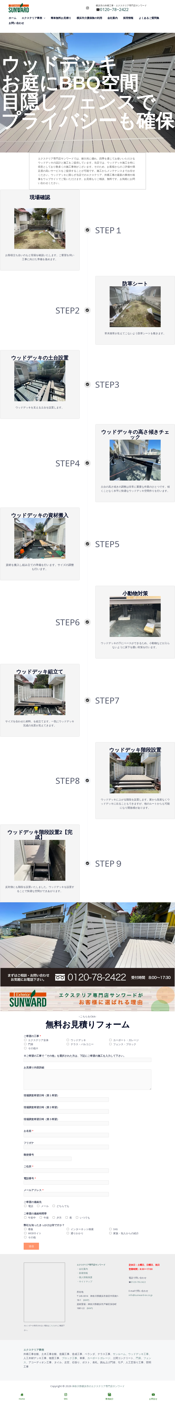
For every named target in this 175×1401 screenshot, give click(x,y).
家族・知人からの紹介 (126, 1234)
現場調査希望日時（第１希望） (41, 1095)
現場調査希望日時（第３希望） (41, 1119)
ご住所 (28, 1167)
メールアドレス (34, 1190)
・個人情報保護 (84, 1277)
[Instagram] (87, 8)
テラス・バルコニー (82, 1044)
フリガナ (29, 1143)
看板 (30, 1229)
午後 (46, 1218)
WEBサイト (34, 1234)
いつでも (85, 1218)
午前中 (32, 1218)
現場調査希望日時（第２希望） (41, 1107)
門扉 (30, 1044)
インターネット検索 (82, 1229)
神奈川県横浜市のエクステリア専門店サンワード (98, 1386)
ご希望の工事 (32, 1036)
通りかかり (77, 1234)
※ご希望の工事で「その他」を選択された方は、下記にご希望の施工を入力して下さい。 (75, 1055)
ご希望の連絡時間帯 (35, 1214)
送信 (31, 1246)
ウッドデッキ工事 (138, 1354)
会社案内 (83, 1269)
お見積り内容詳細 (34, 1067)
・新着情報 (82, 1273)
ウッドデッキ (78, 1040)
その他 (32, 1238)
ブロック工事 (69, 1358)
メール (45, 1206)
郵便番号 (29, 1155)
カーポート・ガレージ (126, 1040)
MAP (86, 1300)
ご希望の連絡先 (33, 1202)
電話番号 (30, 1178)
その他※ (33, 1048)
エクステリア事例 (33, 1350)
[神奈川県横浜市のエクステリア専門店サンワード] (18, 7)
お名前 (28, 1131)
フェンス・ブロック (124, 1044)
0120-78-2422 (138, 1282)
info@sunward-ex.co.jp (141, 1295)
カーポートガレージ (98, 1358)
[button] (43, 17)
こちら (51, 1326)
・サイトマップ (84, 1281)
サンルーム (119, 1354)
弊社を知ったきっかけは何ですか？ (44, 1225)
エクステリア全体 (38, 1040)
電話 (30, 1206)
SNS (115, 1229)
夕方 (59, 1218)
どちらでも (63, 1206)
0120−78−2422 (114, 9)
